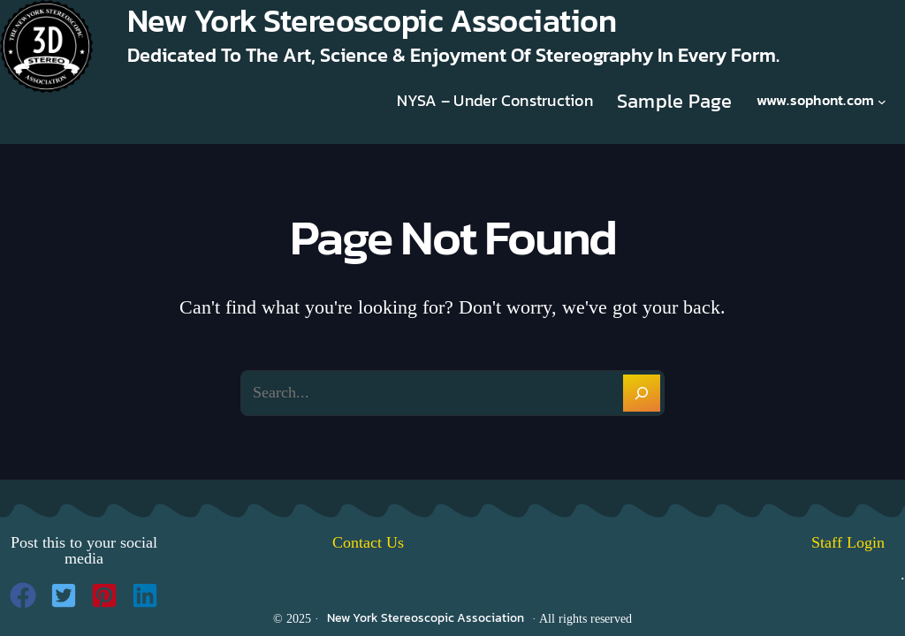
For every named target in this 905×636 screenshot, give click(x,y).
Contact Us (368, 542)
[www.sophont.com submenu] (882, 100)
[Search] (641, 393)
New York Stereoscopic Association (425, 618)
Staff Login (858, 542)
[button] (23, 595)
